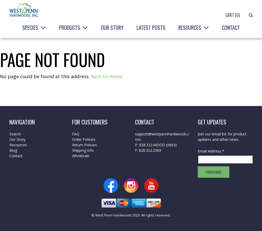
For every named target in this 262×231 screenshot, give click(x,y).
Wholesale (80, 155)
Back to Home (106, 76)
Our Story (112, 27)
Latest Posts (151, 27)
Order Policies (83, 139)
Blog (13, 150)
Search (15, 133)
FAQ (75, 133)
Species (30, 27)
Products (69, 27)
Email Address (211, 151)
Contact (231, 27)
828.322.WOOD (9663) (158, 144)
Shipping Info (83, 150)
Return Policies (84, 144)
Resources (189, 27)
